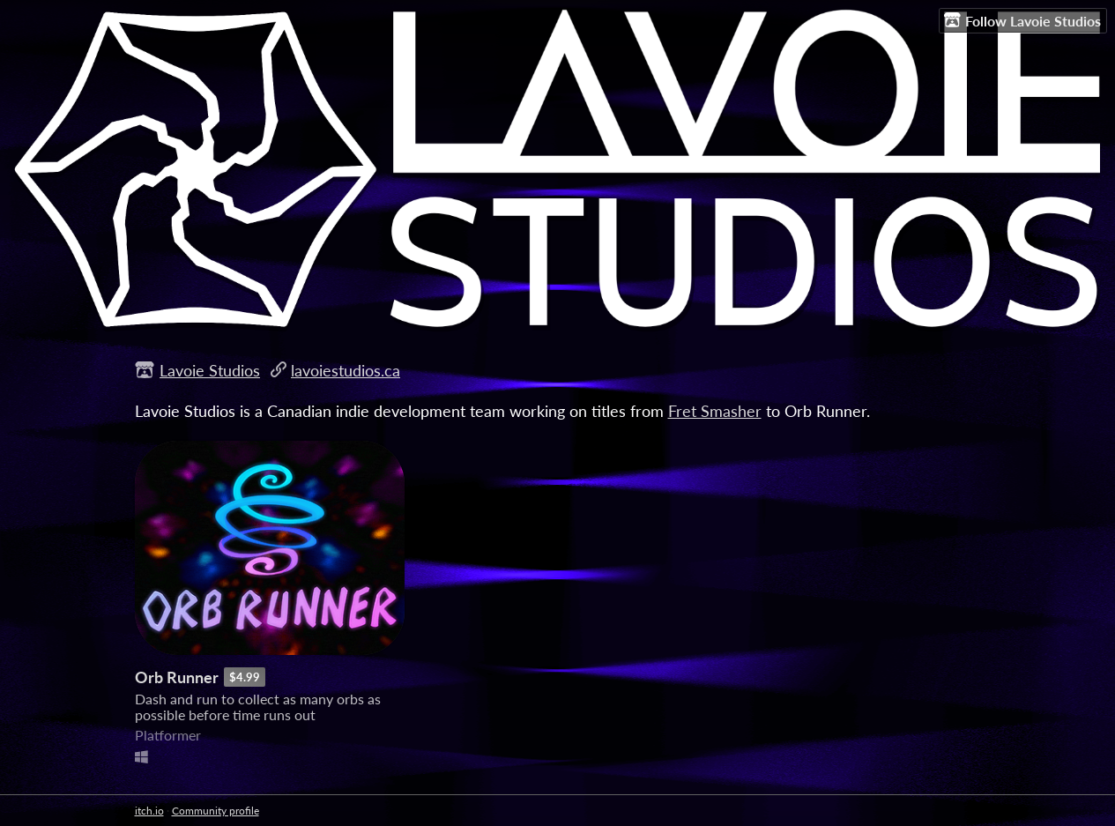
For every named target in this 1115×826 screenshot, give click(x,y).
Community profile (215, 810)
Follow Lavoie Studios (1022, 20)
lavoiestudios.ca (345, 370)
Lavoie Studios (210, 370)
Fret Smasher (715, 410)
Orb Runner (177, 677)
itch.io (149, 810)
